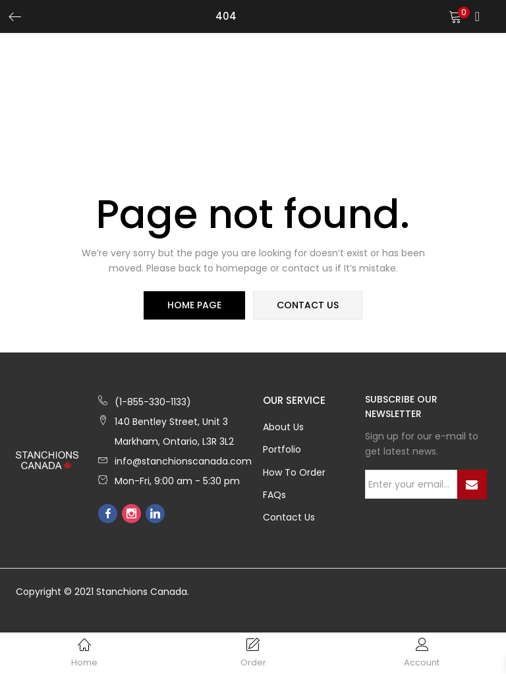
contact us (307, 305)
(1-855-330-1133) (153, 402)
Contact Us (289, 519)
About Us (283, 427)
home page (195, 305)
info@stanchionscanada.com (183, 461)
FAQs (274, 496)
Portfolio (282, 450)
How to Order (294, 473)
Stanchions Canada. (142, 595)
